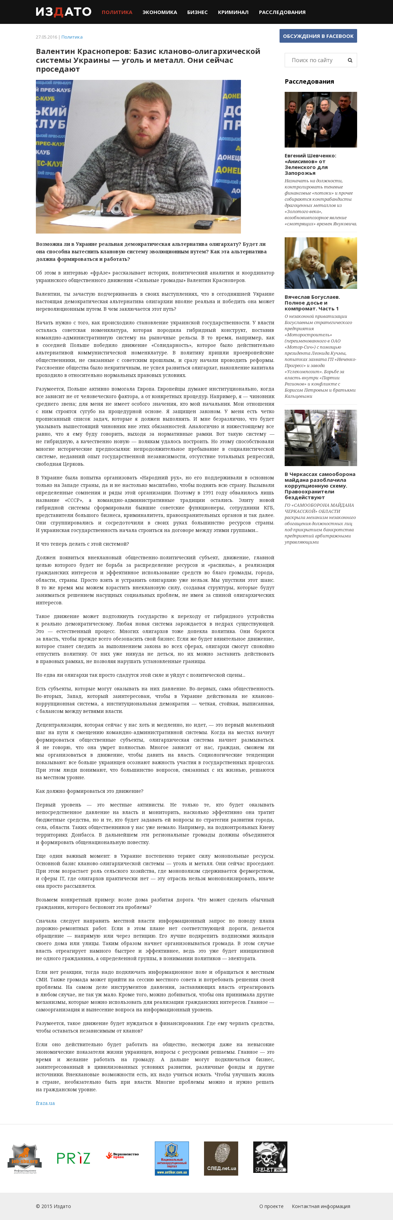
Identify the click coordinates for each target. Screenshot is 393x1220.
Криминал (233, 12)
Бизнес (197, 12)
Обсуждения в (318, 35)
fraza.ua (45, 1103)
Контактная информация (321, 1206)
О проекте (271, 1206)
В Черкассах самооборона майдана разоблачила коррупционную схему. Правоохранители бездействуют (320, 486)
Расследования (282, 12)
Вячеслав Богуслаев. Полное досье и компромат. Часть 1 (312, 302)
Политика (117, 12)
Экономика (160, 12)
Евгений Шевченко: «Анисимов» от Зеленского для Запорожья (310, 164)
